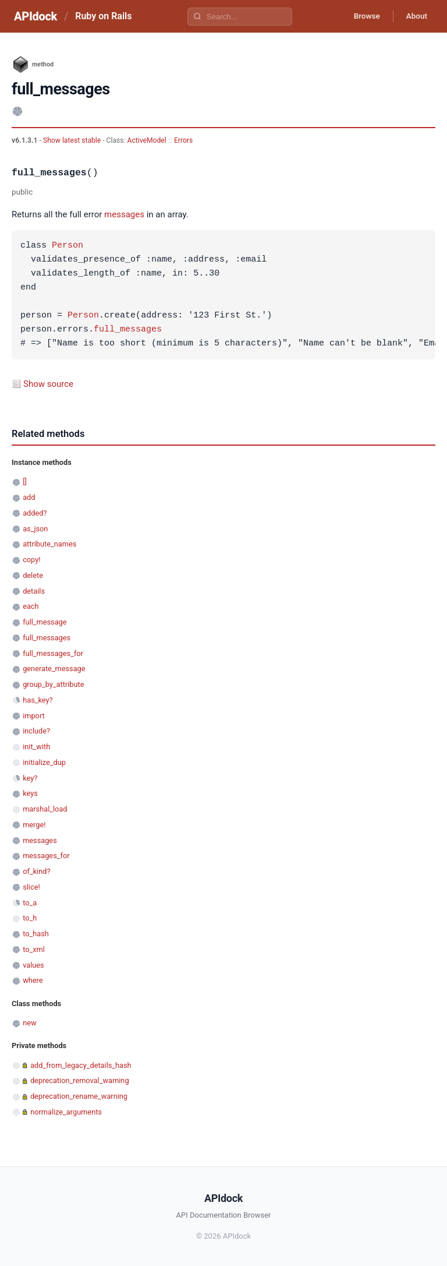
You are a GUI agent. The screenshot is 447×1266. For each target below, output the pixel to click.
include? (36, 731)
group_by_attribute (53, 684)
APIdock (35, 16)
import (34, 715)
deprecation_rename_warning (78, 1096)
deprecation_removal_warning (79, 1080)
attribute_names (49, 543)
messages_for (46, 855)
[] (25, 481)
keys (30, 793)
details (34, 591)
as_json (35, 528)
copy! (31, 559)
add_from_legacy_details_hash (80, 1065)
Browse (362, 16)
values (33, 965)
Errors (183, 140)
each (30, 606)
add (29, 497)
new (29, 1022)
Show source (48, 384)
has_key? (37, 700)
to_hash (36, 933)
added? (35, 513)
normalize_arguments (66, 1112)
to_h (30, 918)
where (32, 980)
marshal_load (45, 809)
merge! (34, 824)
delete (33, 575)
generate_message (54, 668)
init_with (36, 746)
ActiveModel (146, 140)
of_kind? (36, 871)
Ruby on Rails (103, 16)
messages (124, 214)
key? (30, 778)
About (415, 16)
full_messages (128, 330)
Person (67, 246)
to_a (30, 902)
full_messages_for (53, 653)
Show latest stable (72, 140)
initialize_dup (44, 762)
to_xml (34, 949)
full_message (44, 622)
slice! (31, 887)
